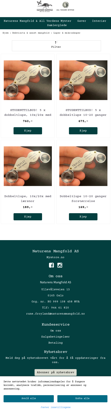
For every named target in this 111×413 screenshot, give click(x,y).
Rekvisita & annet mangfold (29, 33)
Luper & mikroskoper (66, 33)
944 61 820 (60, 307)
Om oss (55, 330)
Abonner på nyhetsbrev (55, 372)
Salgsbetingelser (55, 336)
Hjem (5, 33)
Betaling (55, 342)
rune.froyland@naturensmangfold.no (55, 313)
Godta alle (82, 398)
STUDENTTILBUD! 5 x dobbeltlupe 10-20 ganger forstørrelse (83, 115)
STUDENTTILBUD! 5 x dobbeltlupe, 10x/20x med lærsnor (27, 115)
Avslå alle (29, 398)
